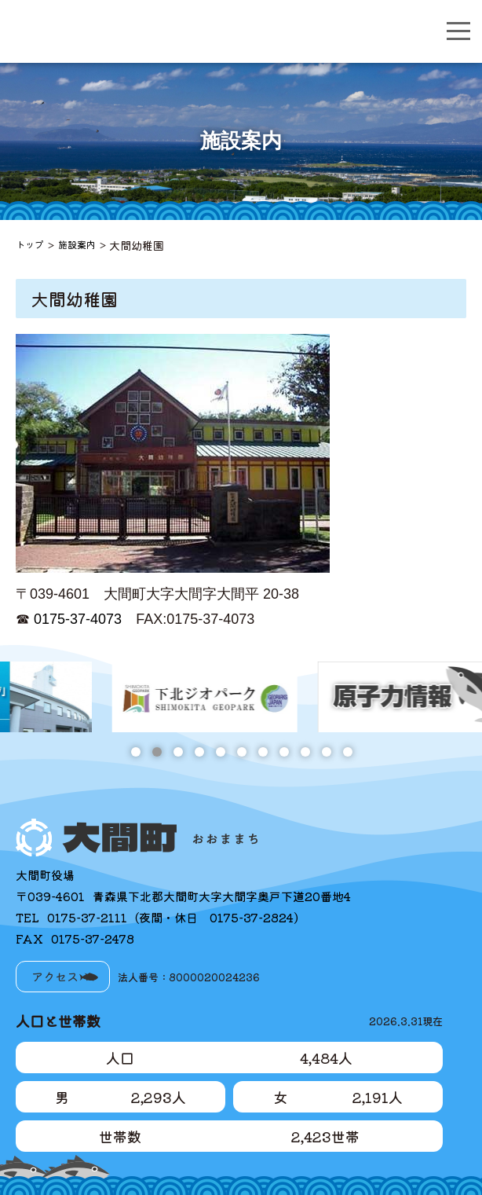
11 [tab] (347, 752)
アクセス (55, 976)
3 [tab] (177, 752)
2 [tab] (156, 752)
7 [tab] (262, 752)
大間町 (130, 31)
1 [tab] (135, 752)
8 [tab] (283, 752)
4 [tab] (199, 752)
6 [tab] (241, 752)
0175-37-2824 (252, 917)
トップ (30, 244)
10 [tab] (326, 752)
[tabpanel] (240, 697)
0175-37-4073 (78, 619)
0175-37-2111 (87, 917)
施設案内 (77, 244)
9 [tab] (305, 752)
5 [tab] (220, 752)
